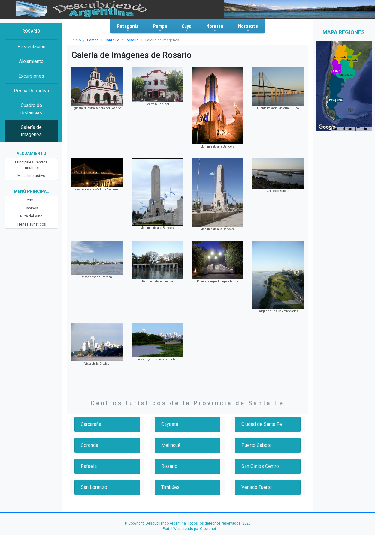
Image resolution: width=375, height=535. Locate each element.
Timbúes (170, 487)
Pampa (160, 27)
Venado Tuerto (256, 487)
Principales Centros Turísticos (31, 165)
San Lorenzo (94, 487)
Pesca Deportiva (31, 91)
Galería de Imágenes (31, 130)
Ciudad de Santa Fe (261, 424)
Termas (31, 200)
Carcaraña (91, 424)
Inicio (76, 40)
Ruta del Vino (31, 216)
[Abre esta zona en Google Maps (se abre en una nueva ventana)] (327, 127)
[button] (336, 100)
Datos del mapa (343, 128)
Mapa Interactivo (31, 176)
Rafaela (89, 466)
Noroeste (248, 27)
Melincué (170, 445)
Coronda (89, 445)
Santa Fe (112, 40)
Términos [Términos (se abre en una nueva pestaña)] (363, 128)
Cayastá (169, 424)
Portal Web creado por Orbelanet (189, 529)
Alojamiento (31, 61)
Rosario (132, 40)
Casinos (31, 208)
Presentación (31, 46)
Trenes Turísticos (31, 224)
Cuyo (187, 27)
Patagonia (127, 27)
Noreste (214, 27)
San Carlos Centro (260, 466)
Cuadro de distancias (31, 109)
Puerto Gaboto (256, 445)
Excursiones (31, 76)
